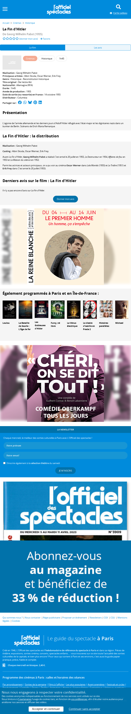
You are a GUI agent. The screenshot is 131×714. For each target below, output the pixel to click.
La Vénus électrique (72, 325)
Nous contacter (32, 617)
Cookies (16, 620)
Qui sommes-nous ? (13, 617)
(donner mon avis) (28, 38)
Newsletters (96, 617)
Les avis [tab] (98, 47)
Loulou (6, 323)
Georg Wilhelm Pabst (26, 72)
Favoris (45, 38)
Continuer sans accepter (84, 709)
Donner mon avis (65, 199)
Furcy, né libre (55, 325)
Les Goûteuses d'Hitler (40, 325)
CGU (113, 617)
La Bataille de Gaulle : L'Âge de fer (25, 326)
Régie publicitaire (51, 617)
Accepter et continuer (46, 709)
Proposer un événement (74, 617)
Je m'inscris (65, 470)
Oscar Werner (44, 75)
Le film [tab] (32, 47)
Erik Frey (56, 75)
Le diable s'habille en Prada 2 (89, 326)
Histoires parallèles (104, 325)
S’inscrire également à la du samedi (33, 463)
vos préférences (79, 699)
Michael (119, 323)
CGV (106, 617)
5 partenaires (24, 699)
